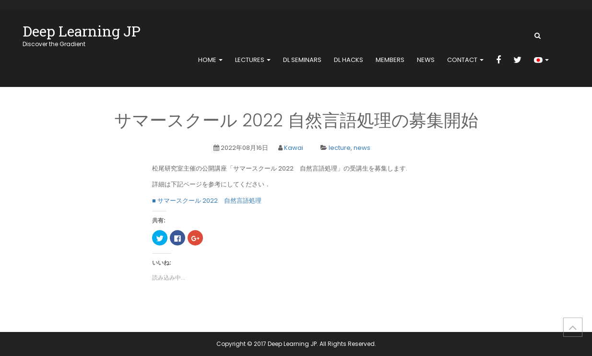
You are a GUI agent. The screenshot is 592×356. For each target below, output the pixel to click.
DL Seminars (302, 59)
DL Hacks (348, 59)
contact (465, 59)
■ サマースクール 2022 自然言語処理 (206, 200)
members (390, 59)
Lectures (253, 59)
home (210, 59)
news (426, 59)
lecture (340, 147)
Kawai (293, 147)
